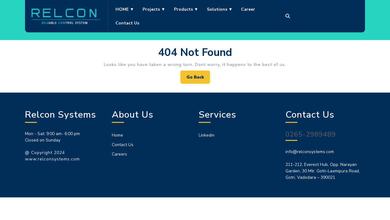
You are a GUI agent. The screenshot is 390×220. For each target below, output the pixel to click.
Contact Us (122, 145)
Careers (119, 154)
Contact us (127, 23)
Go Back (198, 79)
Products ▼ (186, 9)
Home (117, 135)
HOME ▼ (124, 9)
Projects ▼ (154, 9)
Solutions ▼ (220, 9)
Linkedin (206, 135)
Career (248, 9)
